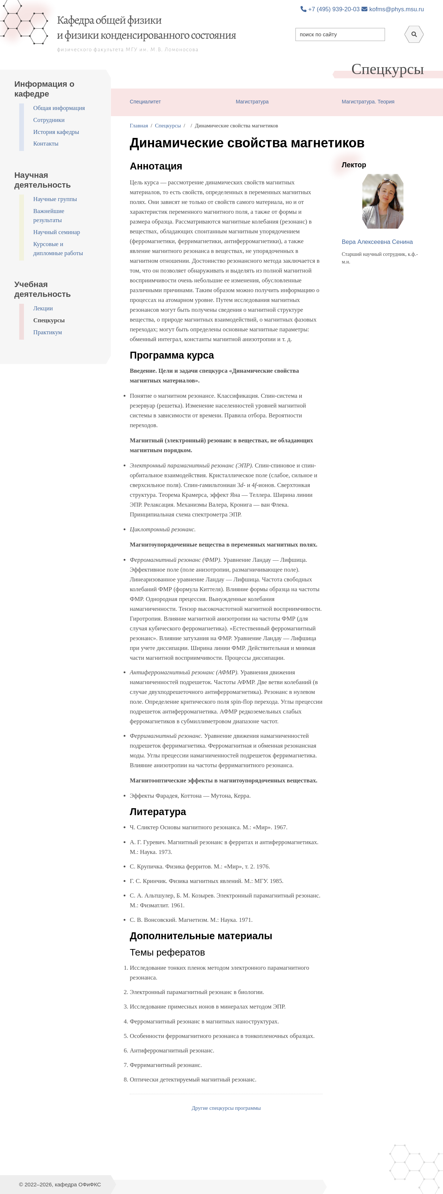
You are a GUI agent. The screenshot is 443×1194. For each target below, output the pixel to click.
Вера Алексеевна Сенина (377, 241)
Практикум (47, 332)
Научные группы (55, 199)
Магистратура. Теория (368, 102)
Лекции (43, 308)
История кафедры (56, 131)
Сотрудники (49, 119)
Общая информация (59, 108)
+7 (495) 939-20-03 (330, 9)
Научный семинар (56, 232)
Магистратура (252, 102)
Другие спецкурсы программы (226, 1108)
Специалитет (145, 102)
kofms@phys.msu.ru (392, 9)
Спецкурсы (49, 320)
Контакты (46, 143)
